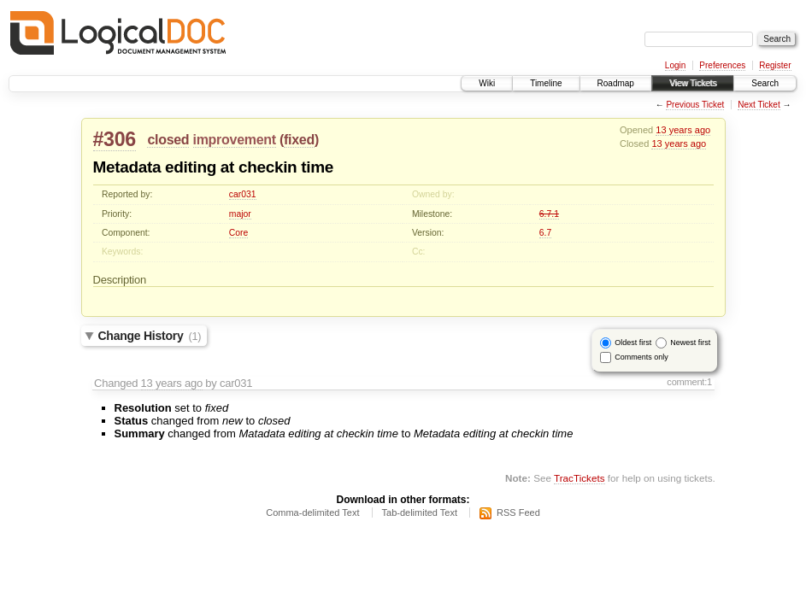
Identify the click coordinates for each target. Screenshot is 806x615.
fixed (299, 139)
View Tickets (692, 83)
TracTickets (579, 477)
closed (168, 139)
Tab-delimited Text (419, 512)
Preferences (722, 65)
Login (675, 65)
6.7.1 (549, 214)
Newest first (690, 342)
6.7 (545, 232)
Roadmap (615, 83)
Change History (150, 336)
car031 (242, 194)
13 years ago (683, 130)
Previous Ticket (695, 104)
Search (765, 83)
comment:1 (689, 382)
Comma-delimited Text (312, 512)
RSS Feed (518, 512)
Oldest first (633, 342)
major (240, 214)
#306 (114, 139)
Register (775, 65)
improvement (234, 139)
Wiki (487, 83)
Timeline (546, 83)
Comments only (641, 357)
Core (239, 232)
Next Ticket (759, 104)
